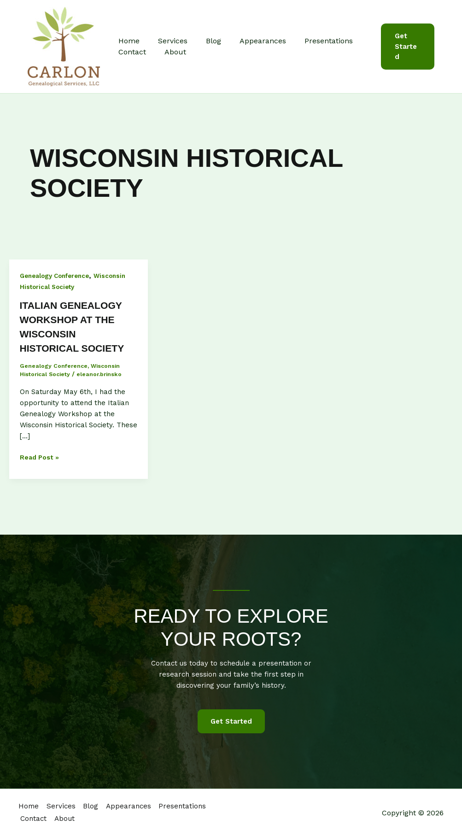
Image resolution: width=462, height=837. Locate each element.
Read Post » (41, 471)
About (170, 51)
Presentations (312, 40)
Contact (130, 51)
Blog (204, 40)
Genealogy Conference (58, 275)
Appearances (250, 40)
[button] (405, 47)
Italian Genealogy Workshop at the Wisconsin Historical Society (78, 334)
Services (167, 40)
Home (127, 40)
